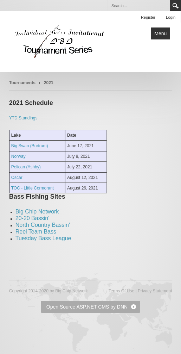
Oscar (16, 177)
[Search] (138, 5)
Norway (18, 156)
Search (175, 5)
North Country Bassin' (42, 225)
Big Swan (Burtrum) (29, 145)
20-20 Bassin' (32, 218)
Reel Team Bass (35, 232)
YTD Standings (23, 118)
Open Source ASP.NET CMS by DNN (87, 307)
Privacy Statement (155, 290)
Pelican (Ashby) (26, 166)
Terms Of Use (121, 290)
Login (170, 17)
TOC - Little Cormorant (32, 188)
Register (148, 17)
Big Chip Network (37, 212)
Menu (160, 33)
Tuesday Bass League (43, 238)
